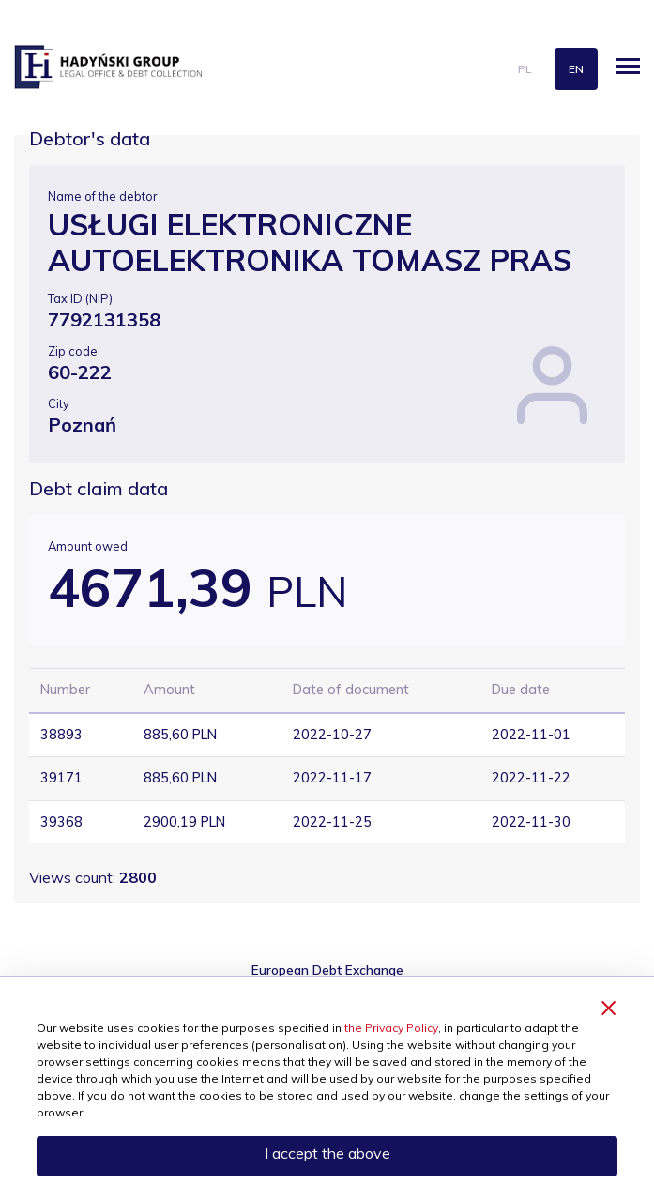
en (576, 69)
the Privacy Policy (391, 1028)
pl (524, 69)
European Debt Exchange (327, 970)
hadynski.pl (108, 67)
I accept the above (327, 1153)
